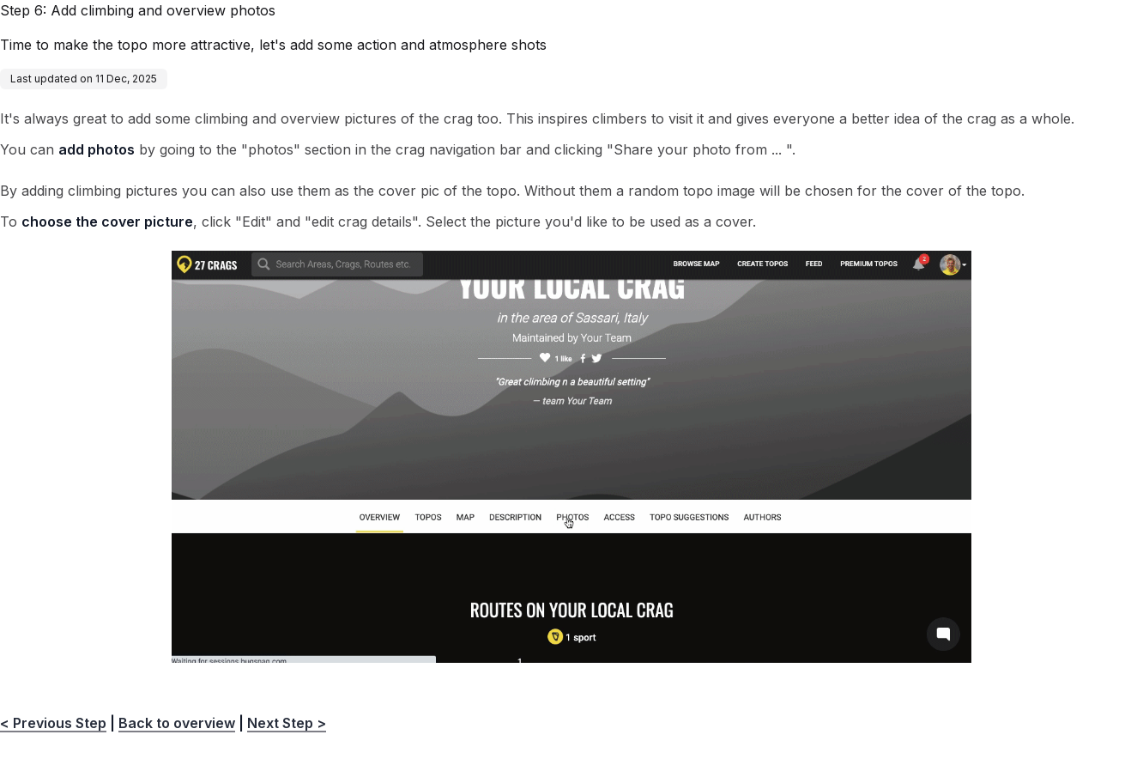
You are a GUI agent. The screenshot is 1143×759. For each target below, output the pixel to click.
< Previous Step (53, 723)
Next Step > (286, 723)
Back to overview (176, 723)
